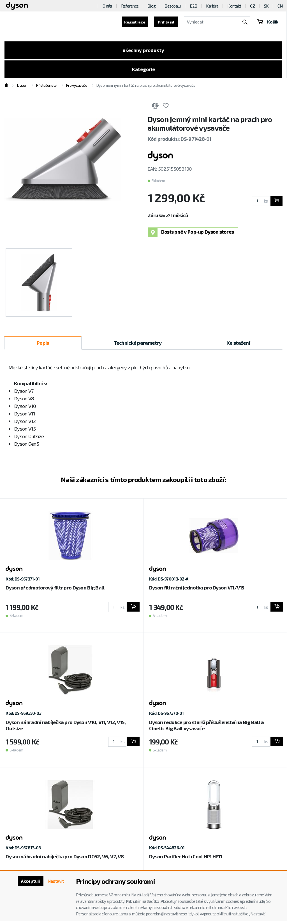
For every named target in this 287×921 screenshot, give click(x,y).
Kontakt (234, 5)
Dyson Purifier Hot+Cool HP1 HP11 (185, 859)
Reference (130, 5)
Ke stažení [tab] (238, 345)
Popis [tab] (43, 345)
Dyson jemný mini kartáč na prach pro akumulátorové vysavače (146, 87)
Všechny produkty (143, 51)
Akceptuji (28, 881)
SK (266, 5)
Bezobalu (172, 5)
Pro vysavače (76, 87)
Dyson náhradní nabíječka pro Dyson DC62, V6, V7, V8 (65, 859)
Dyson (22, 87)
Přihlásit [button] (165, 22)
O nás (107, 5)
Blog (151, 5)
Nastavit (55, 881)
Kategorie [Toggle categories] (143, 71)
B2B (193, 5)
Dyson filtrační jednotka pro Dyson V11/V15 (196, 590)
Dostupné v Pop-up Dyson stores (191, 234)
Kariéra (212, 5)
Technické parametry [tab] (137, 345)
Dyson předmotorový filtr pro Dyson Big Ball (55, 590)
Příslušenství (46, 87)
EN (280, 5)
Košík (267, 21)
